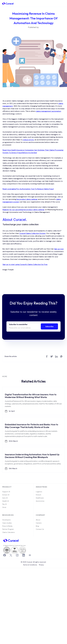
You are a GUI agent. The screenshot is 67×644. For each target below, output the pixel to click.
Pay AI (4, 504)
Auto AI (5, 498)
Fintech (38, 495)
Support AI (6, 492)
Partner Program (8, 529)
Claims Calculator (8, 532)
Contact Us (40, 529)
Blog (37, 526)
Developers (6, 520)
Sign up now (59, 249)
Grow (4, 507)
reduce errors (28, 140)
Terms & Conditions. (30, 565)
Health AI (5, 501)
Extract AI (5, 495)
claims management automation (48, 111)
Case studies (7, 523)
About (38, 520)
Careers (39, 523)
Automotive (40, 501)
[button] (64, 3)
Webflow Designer (34, 563)
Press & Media (7, 526)
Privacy (41, 565)
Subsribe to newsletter (18, 324)
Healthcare (40, 498)
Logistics (39, 492)
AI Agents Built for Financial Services (14, 545)
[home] (8, 3)
